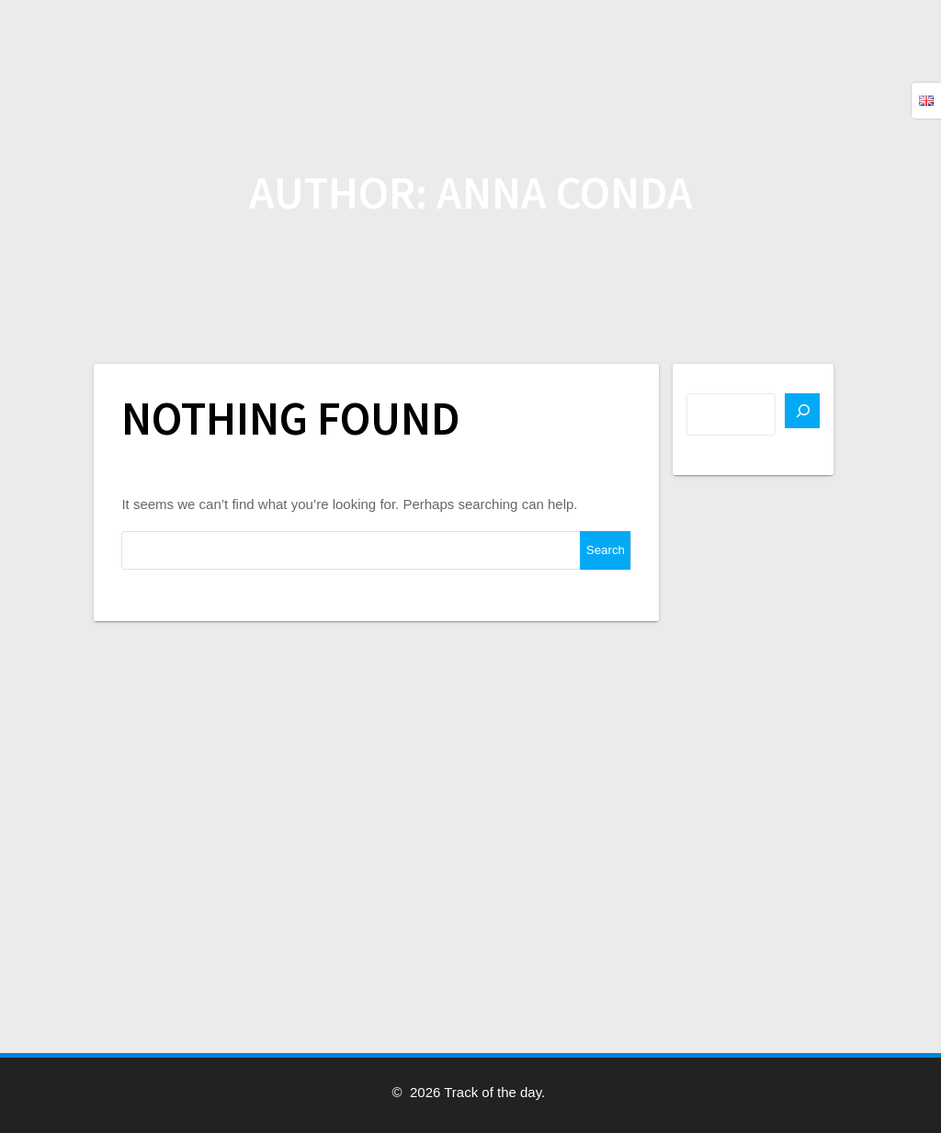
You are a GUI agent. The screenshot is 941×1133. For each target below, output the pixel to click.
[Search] (802, 410)
